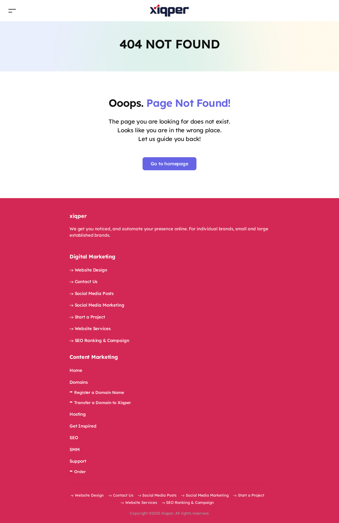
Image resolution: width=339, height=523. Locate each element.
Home (76, 370)
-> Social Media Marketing (97, 305)
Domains (79, 382)
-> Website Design (88, 270)
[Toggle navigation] (12, 11)
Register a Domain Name (99, 392)
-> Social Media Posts (92, 293)
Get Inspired (83, 426)
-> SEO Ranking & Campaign (99, 340)
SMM (75, 449)
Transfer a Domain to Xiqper (102, 402)
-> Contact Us (83, 281)
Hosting (78, 414)
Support (78, 461)
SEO (74, 437)
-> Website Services (90, 328)
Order (80, 471)
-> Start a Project (87, 317)
